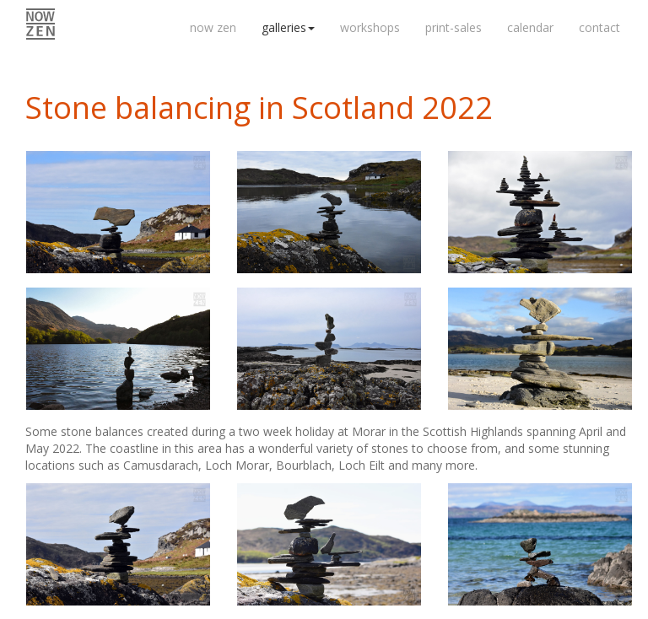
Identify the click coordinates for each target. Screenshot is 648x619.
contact (599, 27)
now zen (213, 27)
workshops (370, 27)
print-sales (453, 27)
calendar (530, 27)
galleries (288, 27)
